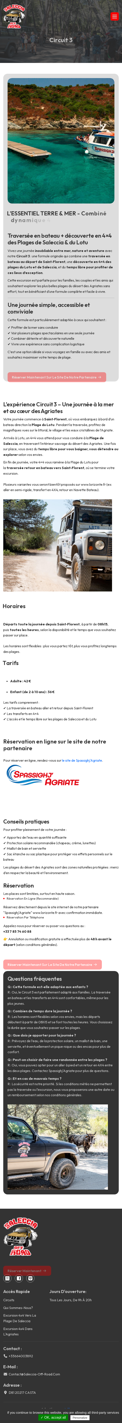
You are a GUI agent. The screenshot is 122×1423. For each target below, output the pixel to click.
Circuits (8, 1300)
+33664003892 (21, 1356)
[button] (115, 16)
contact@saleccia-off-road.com (34, 1374)
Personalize (80, 1417)
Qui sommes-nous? (18, 1308)
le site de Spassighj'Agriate (82, 760)
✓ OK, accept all (53, 1417)
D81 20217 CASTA (22, 1392)
